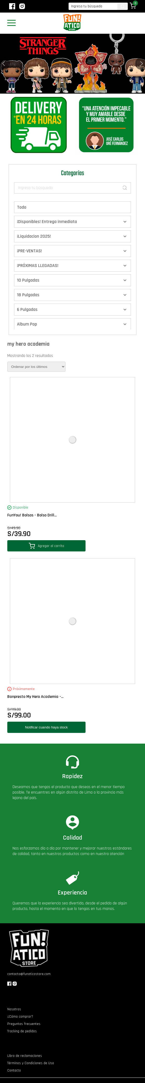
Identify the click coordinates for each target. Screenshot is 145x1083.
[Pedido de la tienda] (36, 367)
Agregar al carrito (46, 546)
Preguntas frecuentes (23, 1024)
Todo (21, 207)
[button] (141, 63)
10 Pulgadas (28, 280)
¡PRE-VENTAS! (29, 251)
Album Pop (27, 324)
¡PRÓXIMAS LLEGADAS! (37, 266)
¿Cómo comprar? (20, 1016)
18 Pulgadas (28, 295)
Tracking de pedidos (22, 1031)
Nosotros (14, 1009)
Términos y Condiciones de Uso (30, 1063)
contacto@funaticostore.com (29, 974)
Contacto (14, 1070)
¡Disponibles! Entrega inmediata (47, 222)
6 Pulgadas (27, 309)
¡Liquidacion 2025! (34, 236)
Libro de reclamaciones (24, 1055)
